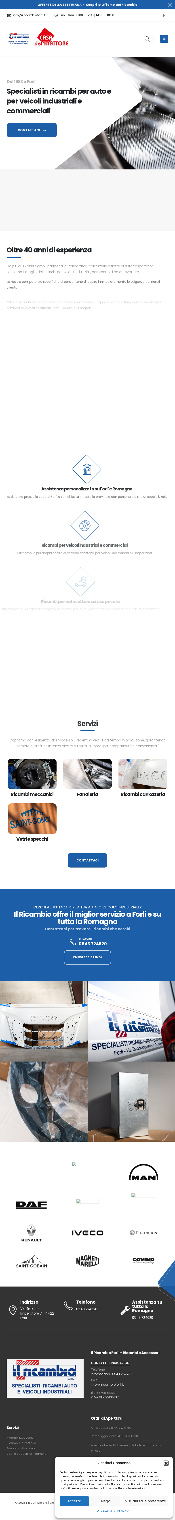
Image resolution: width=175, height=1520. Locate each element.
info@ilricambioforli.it (107, 1384)
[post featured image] (32, 774)
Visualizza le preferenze (145, 1501)
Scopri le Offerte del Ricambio (111, 4)
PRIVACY (123, 1511)
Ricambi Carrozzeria (21, 1443)
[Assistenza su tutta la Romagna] (143, 1310)
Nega (106, 1501)
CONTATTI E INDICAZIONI (110, 1363)
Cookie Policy (106, 1511)
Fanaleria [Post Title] (87, 794)
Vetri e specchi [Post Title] (32, 839)
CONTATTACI (32, 130)
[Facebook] (164, 15)
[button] (166, 1463)
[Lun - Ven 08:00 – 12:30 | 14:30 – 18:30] (83, 15)
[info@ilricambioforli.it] (27, 15)
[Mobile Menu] (164, 39)
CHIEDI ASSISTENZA (87, 957)
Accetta (74, 1501)
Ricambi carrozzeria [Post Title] (143, 794)
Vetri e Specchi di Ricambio (26, 1454)
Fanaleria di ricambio (22, 1448)
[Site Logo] (19, 39)
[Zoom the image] (51, 27)
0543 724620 (122, 1374)
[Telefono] (87, 1305)
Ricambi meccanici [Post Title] (32, 794)
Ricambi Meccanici (20, 1438)
